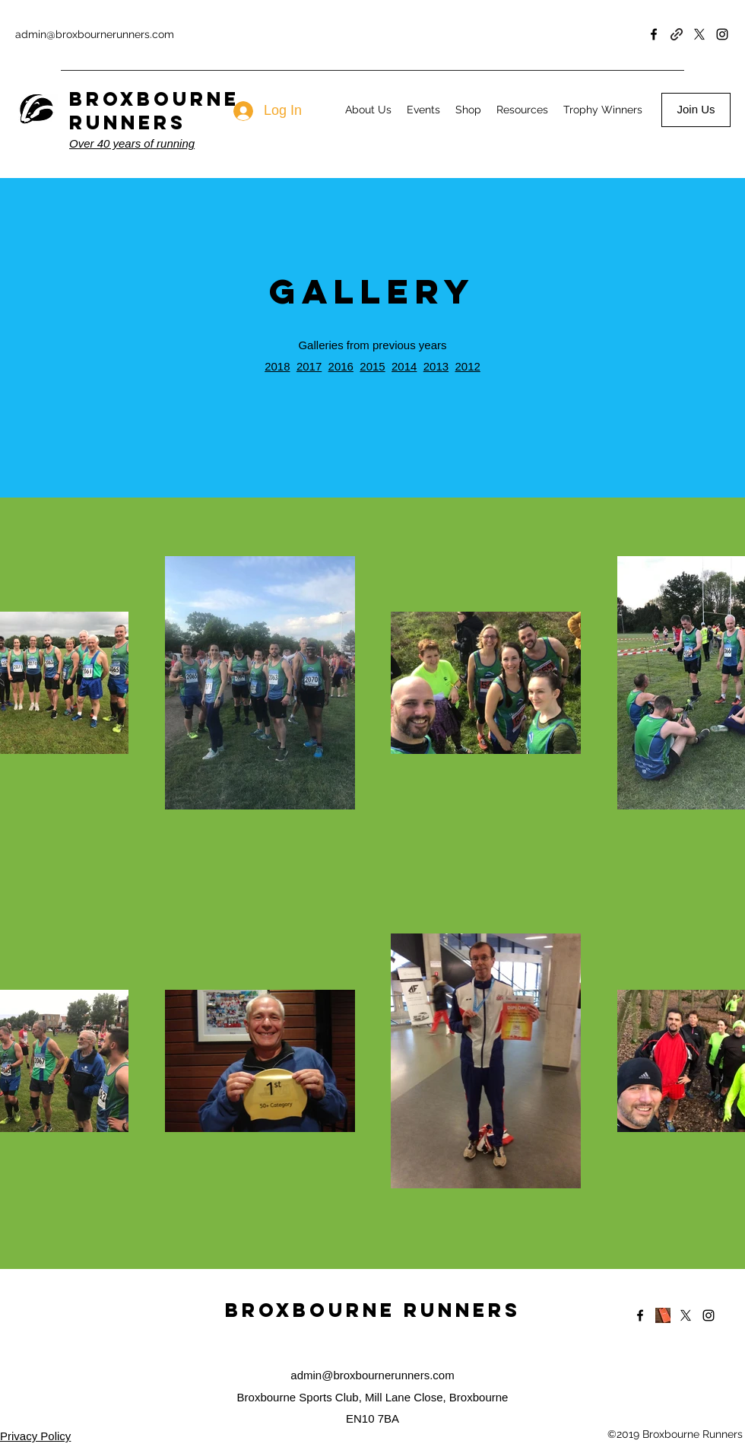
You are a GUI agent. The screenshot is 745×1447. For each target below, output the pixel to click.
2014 (404, 366)
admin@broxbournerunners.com (94, 34)
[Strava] (662, 1315)
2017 (309, 366)
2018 (277, 366)
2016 (340, 366)
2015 (372, 366)
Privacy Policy (35, 1436)
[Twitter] (699, 34)
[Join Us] (696, 110)
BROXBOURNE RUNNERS (154, 111)
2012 (467, 366)
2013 (436, 366)
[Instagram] (722, 34)
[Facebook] (653, 34)
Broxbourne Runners (373, 1310)
